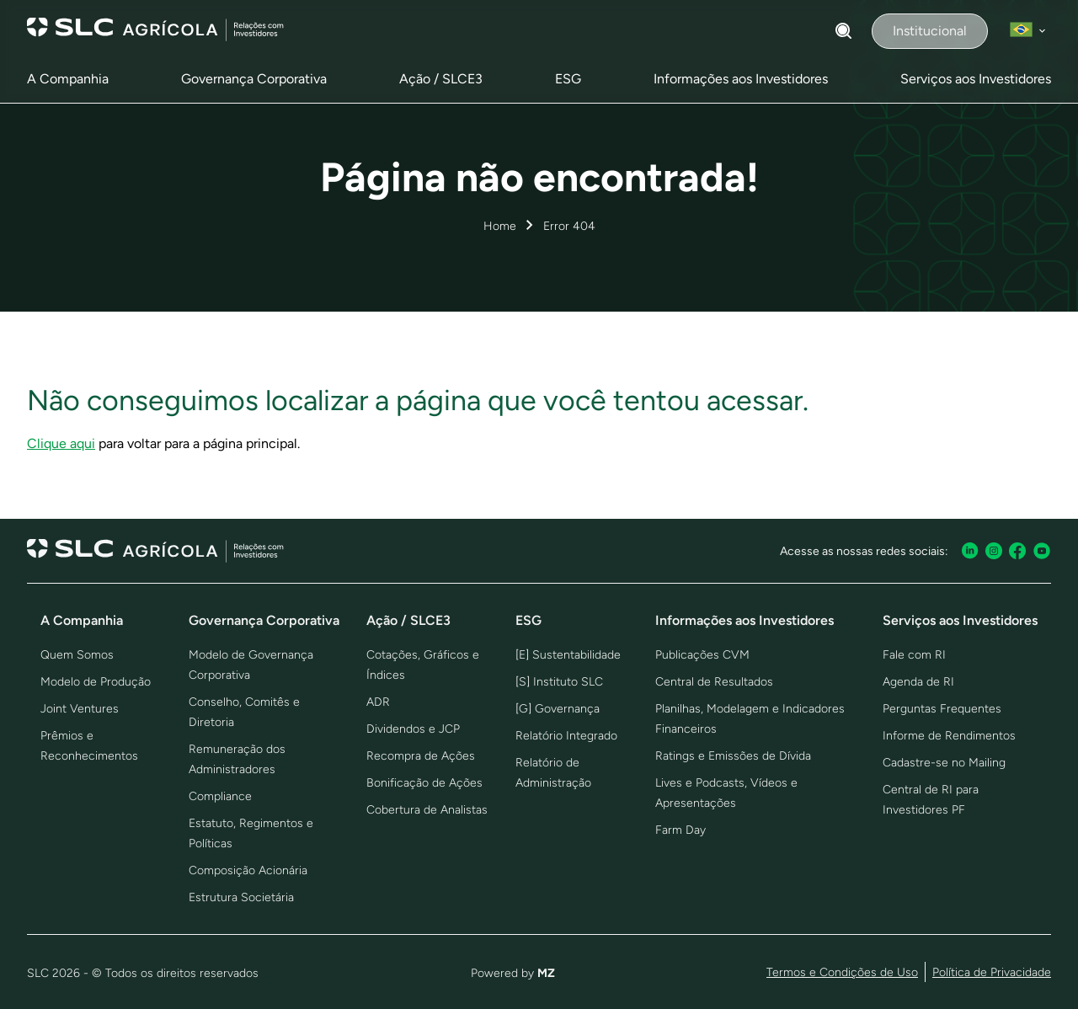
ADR (378, 702)
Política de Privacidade (991, 972)
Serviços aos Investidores (975, 79)
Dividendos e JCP (413, 729)
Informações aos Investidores (741, 79)
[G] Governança (557, 709)
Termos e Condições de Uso (842, 972)
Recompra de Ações (420, 756)
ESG (568, 79)
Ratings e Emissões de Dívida (733, 756)
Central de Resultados (714, 682)
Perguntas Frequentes (942, 709)
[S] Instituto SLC (559, 682)
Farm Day (680, 830)
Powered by (513, 973)
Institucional (930, 31)
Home (499, 226)
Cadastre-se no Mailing (944, 762)
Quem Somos (77, 655)
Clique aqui (61, 443)
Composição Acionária (248, 870)
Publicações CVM (702, 655)
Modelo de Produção (95, 682)
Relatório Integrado (566, 736)
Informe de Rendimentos (949, 736)
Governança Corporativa (254, 79)
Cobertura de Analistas (427, 810)
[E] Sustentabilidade (568, 655)
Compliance (220, 796)
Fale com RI (914, 655)
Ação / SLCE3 (441, 79)
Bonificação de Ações (424, 783)
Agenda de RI (918, 682)
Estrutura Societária (241, 897)
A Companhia (68, 79)
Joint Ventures (79, 709)
